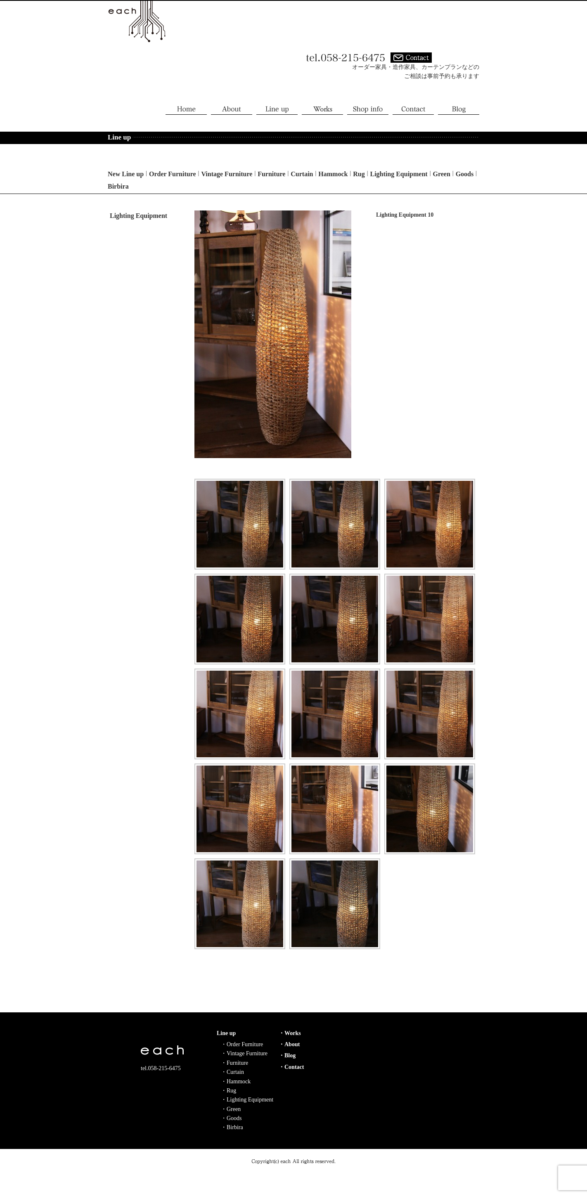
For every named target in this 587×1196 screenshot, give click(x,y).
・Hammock (236, 1081)
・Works (290, 1033)
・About (289, 1044)
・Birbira (232, 1127)
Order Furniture (172, 173)
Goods (465, 173)
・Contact (291, 1067)
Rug (359, 173)
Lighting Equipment (399, 173)
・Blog (287, 1055)
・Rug (228, 1090)
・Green (231, 1109)
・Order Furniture (242, 1044)
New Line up (126, 173)
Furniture (271, 173)
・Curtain (232, 1072)
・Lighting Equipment (247, 1100)
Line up (226, 1033)
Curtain (302, 173)
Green (441, 173)
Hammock (333, 173)
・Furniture (234, 1063)
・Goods (231, 1118)
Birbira (118, 186)
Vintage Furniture (226, 173)
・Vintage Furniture (244, 1053)
